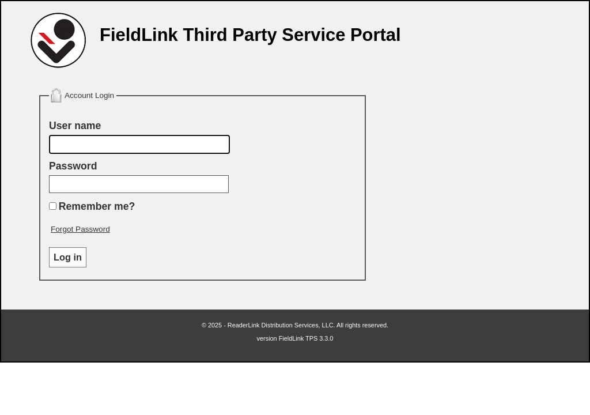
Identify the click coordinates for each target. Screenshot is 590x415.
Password (73, 166)
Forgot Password (80, 229)
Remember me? (97, 206)
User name (75, 125)
